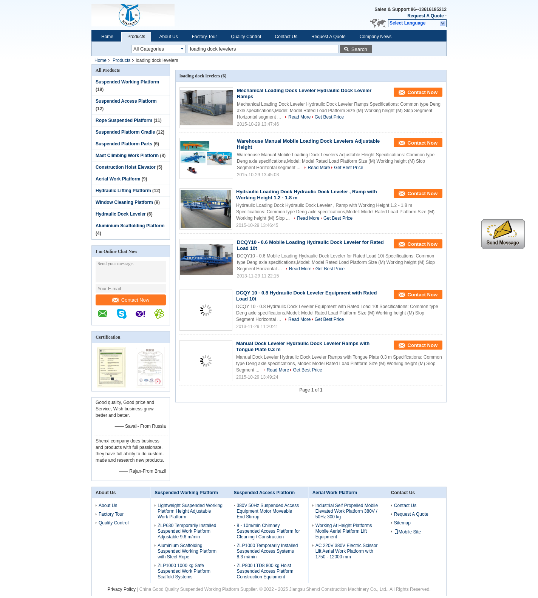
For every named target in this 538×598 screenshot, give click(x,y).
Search (359, 49)
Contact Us (286, 36)
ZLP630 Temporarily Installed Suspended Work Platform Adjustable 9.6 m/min (187, 531)
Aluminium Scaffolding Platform (130, 225)
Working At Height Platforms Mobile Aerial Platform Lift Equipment (343, 531)
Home (107, 36)
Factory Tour (204, 36)
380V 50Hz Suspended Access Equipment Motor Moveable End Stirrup (268, 511)
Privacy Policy (121, 589)
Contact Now (130, 300)
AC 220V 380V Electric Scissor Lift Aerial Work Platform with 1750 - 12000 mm (346, 551)
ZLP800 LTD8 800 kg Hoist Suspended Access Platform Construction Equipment (265, 571)
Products (136, 36)
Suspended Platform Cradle (125, 132)
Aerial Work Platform (118, 179)
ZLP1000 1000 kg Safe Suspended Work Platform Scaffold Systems (184, 571)
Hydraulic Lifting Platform (123, 190)
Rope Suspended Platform (124, 120)
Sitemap (402, 523)
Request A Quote (425, 15)
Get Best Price (329, 117)
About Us (168, 36)
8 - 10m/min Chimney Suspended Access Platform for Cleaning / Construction (268, 531)
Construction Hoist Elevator (126, 167)
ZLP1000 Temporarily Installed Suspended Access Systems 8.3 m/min (267, 551)
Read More (299, 117)
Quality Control (246, 36)
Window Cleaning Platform (124, 202)
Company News (376, 36)
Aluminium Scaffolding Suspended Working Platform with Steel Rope (187, 551)
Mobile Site (407, 532)
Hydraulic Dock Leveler (121, 214)
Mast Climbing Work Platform (127, 155)
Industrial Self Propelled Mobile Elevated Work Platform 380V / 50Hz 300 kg (346, 511)
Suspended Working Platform (127, 82)
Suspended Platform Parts (124, 143)
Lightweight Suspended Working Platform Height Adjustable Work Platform (190, 511)
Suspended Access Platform (126, 101)
